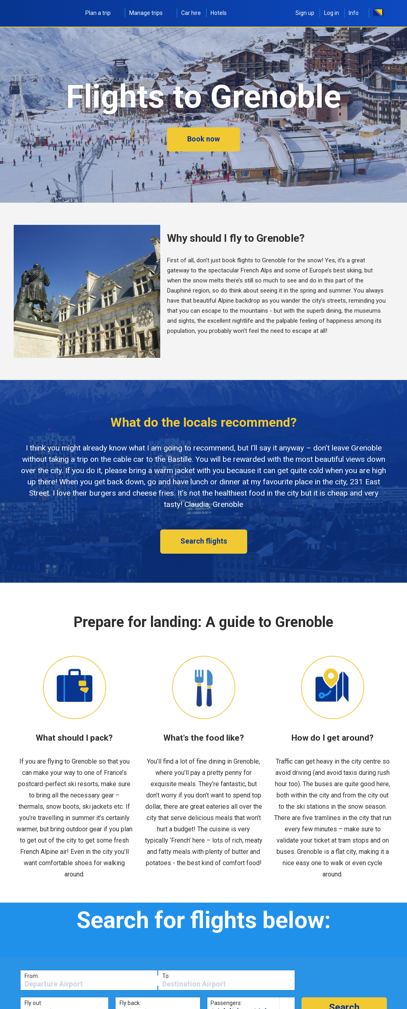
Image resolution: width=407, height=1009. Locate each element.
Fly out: (33, 1003)
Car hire (191, 13)
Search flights (203, 541)
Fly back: (130, 1003)
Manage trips (150, 13)
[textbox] (89, 984)
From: (32, 976)
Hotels (219, 13)
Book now (203, 139)
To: (166, 976)
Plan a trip (102, 13)
